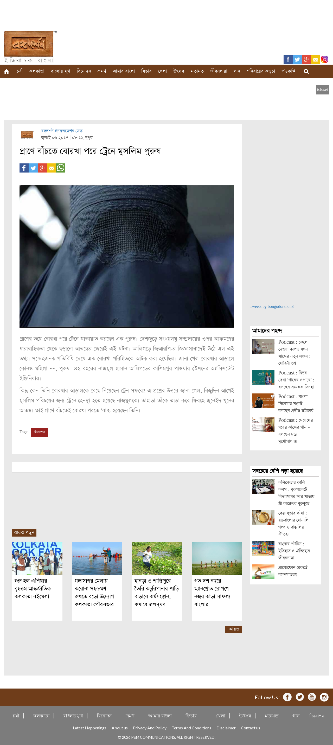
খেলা (162, 71)
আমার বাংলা (124, 71)
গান (237, 71)
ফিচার (146, 71)
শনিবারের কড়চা (261, 71)
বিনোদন (84, 71)
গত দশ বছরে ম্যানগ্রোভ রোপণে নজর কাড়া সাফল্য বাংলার (212, 592)
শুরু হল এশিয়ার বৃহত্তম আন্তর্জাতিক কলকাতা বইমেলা (33, 588)
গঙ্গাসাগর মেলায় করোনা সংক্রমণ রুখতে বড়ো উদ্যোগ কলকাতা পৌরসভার (94, 592)
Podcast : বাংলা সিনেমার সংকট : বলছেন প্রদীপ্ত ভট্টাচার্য (295, 404)
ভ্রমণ (102, 71)
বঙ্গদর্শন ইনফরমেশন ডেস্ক (61, 131)
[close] (322, 89)
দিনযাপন (39, 432)
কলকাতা (36, 71)
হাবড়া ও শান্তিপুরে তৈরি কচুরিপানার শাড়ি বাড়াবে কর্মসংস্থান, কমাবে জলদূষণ (157, 592)
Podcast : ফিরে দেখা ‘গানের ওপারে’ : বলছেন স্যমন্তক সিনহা (296, 380)
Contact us (250, 727)
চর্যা (20, 71)
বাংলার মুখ (60, 71)
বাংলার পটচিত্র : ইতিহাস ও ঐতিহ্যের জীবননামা (294, 551)
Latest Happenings (89, 727)
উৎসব (178, 71)
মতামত (197, 71)
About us (120, 727)
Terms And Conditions (191, 727)
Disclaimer (226, 727)
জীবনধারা (218, 71)
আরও (234, 629)
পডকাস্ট (288, 71)
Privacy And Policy (149, 727)
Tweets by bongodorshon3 (272, 306)
